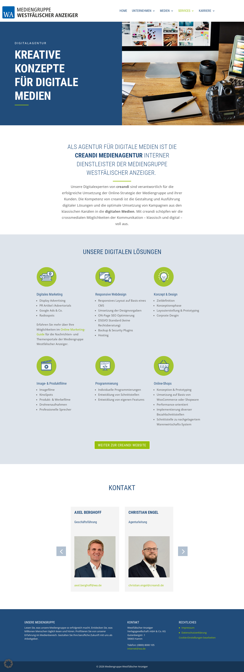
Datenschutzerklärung (194, 632)
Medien (165, 11)
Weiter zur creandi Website (122, 445)
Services (184, 11)
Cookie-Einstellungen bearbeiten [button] (197, 637)
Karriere (205, 11)
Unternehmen (141, 11)
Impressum (187, 627)
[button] (61, 551)
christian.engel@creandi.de (146, 585)
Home (123, 11)
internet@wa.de (136, 648)
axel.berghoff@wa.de (88, 585)
